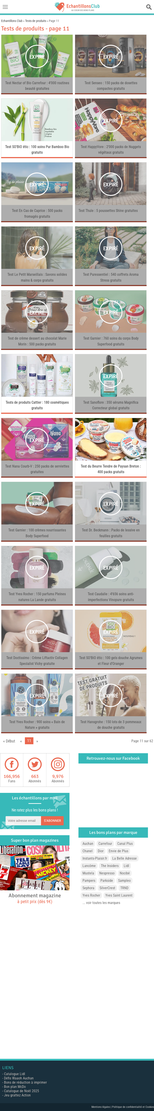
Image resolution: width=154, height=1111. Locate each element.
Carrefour (105, 843)
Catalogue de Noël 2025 (21, 1091)
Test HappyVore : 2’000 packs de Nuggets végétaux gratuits (111, 150)
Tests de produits (35, 21)
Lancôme (89, 866)
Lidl (126, 866)
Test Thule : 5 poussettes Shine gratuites (108, 211)
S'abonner (52, 821)
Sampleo (124, 880)
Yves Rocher (91, 895)
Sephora (88, 888)
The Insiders (110, 866)
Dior (101, 851)
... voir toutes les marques (101, 903)
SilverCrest (107, 888)
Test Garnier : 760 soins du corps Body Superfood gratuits (111, 341)
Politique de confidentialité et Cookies (133, 1107)
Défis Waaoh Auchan (19, 1078)
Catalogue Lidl (14, 1074)
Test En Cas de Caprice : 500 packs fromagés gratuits (37, 214)
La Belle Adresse (124, 858)
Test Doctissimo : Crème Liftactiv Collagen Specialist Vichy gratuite (37, 661)
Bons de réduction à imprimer (25, 1082)
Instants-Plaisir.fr (94, 858)
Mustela (88, 873)
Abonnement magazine (35, 898)
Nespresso (107, 873)
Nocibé (125, 873)
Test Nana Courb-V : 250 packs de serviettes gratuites (37, 469)
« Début (9, 741)
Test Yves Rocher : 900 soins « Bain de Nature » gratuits (37, 725)
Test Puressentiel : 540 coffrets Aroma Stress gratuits (111, 277)
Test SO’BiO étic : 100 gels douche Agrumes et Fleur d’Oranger (110, 661)
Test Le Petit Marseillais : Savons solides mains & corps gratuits (37, 277)
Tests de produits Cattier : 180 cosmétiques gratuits (37, 405)
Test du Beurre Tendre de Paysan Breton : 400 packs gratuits (111, 469)
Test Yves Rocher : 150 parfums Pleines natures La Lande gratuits (37, 597)
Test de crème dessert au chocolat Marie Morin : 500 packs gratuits (37, 341)
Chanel (87, 851)
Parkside (106, 880)
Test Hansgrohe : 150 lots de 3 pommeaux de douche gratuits (110, 725)
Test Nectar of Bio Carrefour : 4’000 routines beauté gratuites (37, 86)
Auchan (87, 843)
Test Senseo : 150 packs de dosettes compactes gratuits (111, 86)
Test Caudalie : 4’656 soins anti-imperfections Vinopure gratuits (111, 597)
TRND (124, 888)
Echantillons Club (11, 21)
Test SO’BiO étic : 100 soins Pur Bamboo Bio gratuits (37, 150)
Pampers (88, 880)
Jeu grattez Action (17, 1095)
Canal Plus (125, 843)
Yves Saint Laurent (118, 895)
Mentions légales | (101, 1107)
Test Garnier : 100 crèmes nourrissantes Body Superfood (37, 533)
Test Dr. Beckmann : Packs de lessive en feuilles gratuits (111, 533)
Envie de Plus (118, 851)
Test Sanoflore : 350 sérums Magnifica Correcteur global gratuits (110, 405)
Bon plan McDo (15, 1087)
